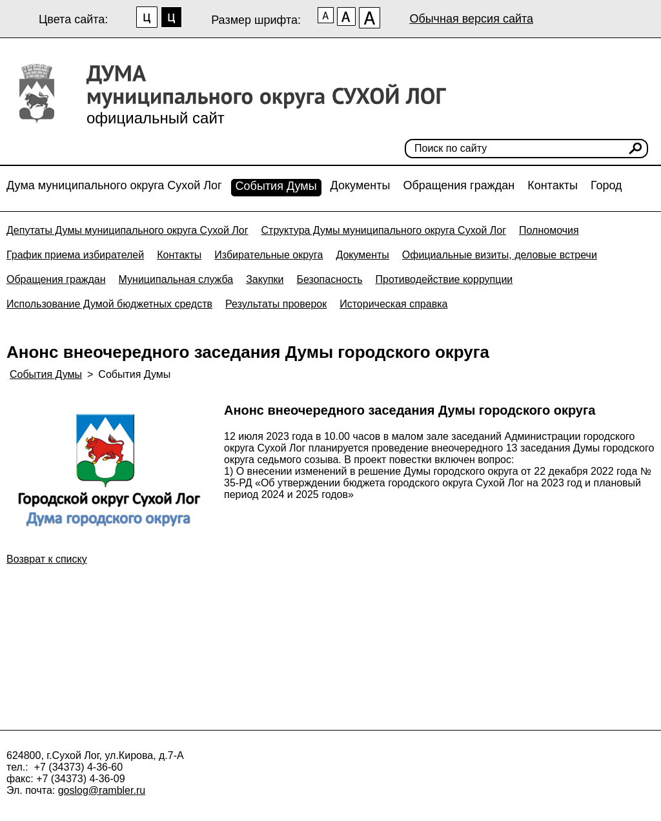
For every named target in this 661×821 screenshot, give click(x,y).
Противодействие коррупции (444, 279)
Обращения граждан (458, 185)
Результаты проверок (276, 303)
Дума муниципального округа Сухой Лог (114, 185)
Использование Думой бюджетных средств (109, 303)
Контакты (552, 185)
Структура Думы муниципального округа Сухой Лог (384, 230)
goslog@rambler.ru (101, 790)
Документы (360, 185)
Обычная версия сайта (471, 18)
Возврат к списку (46, 559)
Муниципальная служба (176, 279)
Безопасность (329, 279)
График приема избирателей (75, 254)
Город (606, 185)
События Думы (276, 186)
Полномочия (549, 230)
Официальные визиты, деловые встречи (499, 254)
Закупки (264, 279)
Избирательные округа (268, 254)
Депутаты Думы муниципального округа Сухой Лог (127, 230)
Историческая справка (393, 303)
